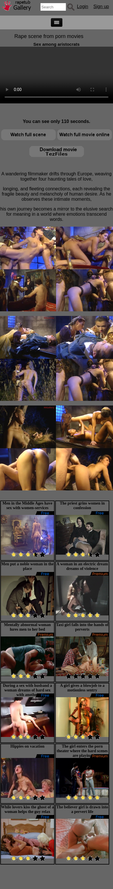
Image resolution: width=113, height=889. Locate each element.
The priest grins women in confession (82, 505)
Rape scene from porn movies (48, 36)
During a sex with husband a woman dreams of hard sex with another (27, 690)
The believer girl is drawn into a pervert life (82, 809)
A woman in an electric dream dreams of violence (82, 566)
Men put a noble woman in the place (27, 566)
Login (82, 6)
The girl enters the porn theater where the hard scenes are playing (82, 751)
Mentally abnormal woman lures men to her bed (27, 627)
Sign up (101, 6)
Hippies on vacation (27, 746)
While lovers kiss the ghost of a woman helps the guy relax (27, 809)
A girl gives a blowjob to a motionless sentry (82, 687)
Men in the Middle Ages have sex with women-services (27, 505)
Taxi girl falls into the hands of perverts (82, 627)
